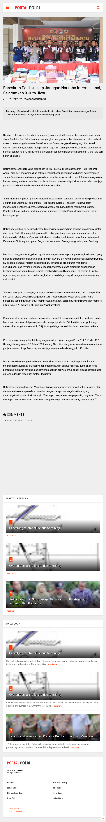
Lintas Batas (12, 788)
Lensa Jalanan (15, 812)
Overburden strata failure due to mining (35, 566)
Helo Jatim (57, 793)
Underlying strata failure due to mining (34, 528)
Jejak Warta (58, 798)
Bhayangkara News (15, 793)
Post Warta (14, 809)
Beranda (10, 783)
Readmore (11, 536)
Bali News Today (60, 783)
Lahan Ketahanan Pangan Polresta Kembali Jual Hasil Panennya (51, 736)
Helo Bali (11, 798)
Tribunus (57, 788)
